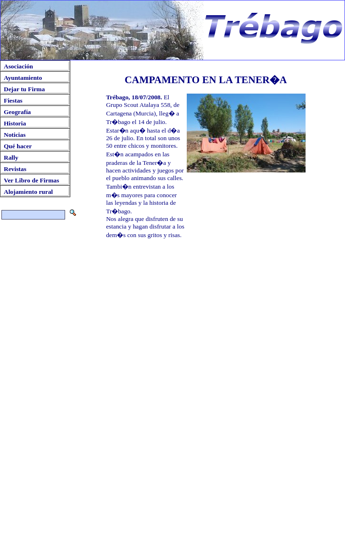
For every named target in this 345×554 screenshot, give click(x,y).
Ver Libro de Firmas (31, 180)
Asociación (18, 66)
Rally (11, 157)
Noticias (15, 134)
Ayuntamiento (23, 77)
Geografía (17, 111)
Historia (15, 123)
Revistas (15, 168)
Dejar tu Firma (24, 89)
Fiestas (13, 100)
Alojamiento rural (28, 191)
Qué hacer (18, 146)
